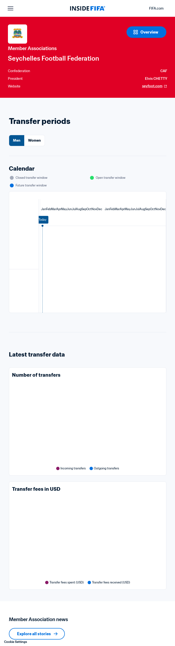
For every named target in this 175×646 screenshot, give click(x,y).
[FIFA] (87, 8)
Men (16, 140)
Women (34, 140)
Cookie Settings (15, 642)
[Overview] (146, 32)
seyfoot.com (154, 86)
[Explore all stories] (37, 634)
